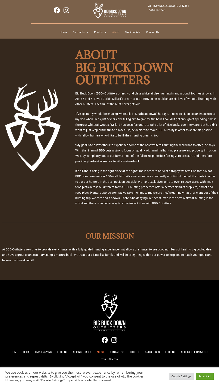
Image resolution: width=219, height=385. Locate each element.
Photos (98, 33)
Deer (33, 355)
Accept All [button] (204, 376)
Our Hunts (74, 33)
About (118, 33)
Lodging (76, 355)
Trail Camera (127, 365)
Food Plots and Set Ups (170, 355)
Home (53, 33)
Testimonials (138, 33)
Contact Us (163, 33)
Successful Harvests (97, 365)
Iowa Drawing (53, 355)
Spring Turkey (98, 355)
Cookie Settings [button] (181, 376)
